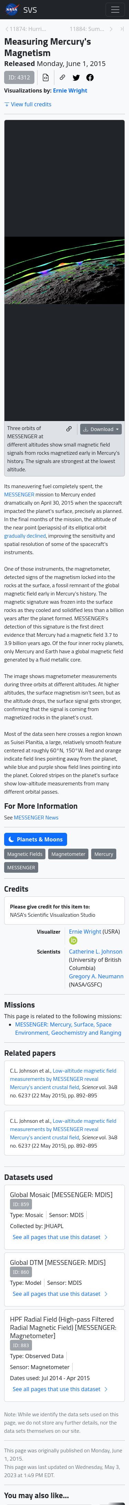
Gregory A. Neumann (96, 976)
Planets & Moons (36, 839)
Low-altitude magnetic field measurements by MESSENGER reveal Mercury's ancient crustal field (63, 1078)
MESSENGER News (36, 817)
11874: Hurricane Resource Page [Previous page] (29, 29)
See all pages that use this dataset (61, 1237)
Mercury (103, 854)
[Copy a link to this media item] (69, 429)
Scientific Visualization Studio (30, 9)
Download (99, 429)
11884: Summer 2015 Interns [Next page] (89, 29)
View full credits (27, 104)
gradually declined (25, 535)
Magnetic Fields (24, 854)
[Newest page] (122, 29)
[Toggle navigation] (115, 10)
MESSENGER (19, 494)
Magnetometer (68, 854)
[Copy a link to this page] (62, 77)
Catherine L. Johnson (95, 951)
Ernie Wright (70, 90)
